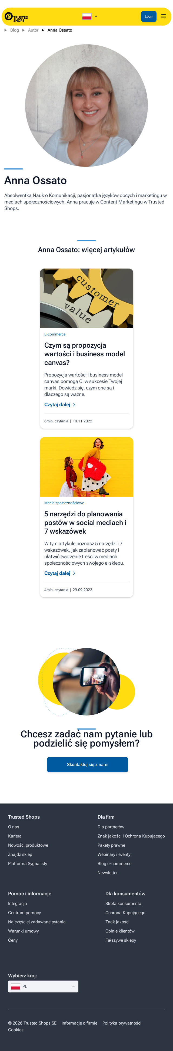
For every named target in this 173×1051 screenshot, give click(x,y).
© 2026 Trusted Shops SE (32, 1023)
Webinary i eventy (114, 854)
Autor (33, 30)
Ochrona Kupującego (125, 912)
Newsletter (108, 872)
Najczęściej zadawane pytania (37, 921)
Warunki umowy (23, 931)
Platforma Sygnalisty (27, 863)
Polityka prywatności (121, 1023)
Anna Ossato (60, 30)
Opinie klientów (120, 931)
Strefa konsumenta (123, 903)
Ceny (13, 940)
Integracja (17, 903)
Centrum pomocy (24, 912)
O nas (13, 826)
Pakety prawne (111, 845)
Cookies (16, 1029)
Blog (14, 30)
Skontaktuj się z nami (87, 764)
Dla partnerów (111, 826)
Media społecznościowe (64, 503)
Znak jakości (117, 921)
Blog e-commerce (114, 863)
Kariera (15, 836)
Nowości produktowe (28, 845)
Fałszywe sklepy (120, 940)
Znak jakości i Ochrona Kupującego (131, 836)
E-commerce (54, 334)
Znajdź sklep (20, 854)
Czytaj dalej (57, 404)
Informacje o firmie (79, 1023)
